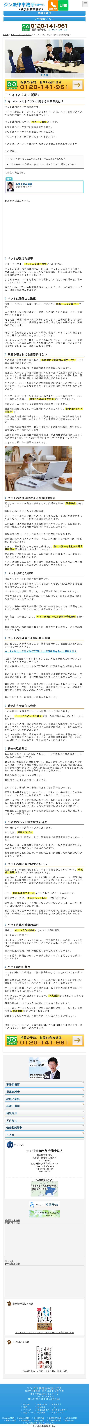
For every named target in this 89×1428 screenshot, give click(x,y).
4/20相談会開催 (12, 1264)
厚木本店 (9, 1261)
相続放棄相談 (26, 1420)
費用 (25, 1407)
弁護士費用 (44, 13)
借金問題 (41, 1407)
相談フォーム (29, 1413)
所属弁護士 (13, 1091)
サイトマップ (57, 1413)
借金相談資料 (14, 1127)
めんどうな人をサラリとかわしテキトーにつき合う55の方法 (44, 1332)
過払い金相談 (24, 1418)
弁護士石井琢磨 (23, 184)
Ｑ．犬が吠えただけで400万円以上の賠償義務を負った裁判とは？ (41, 651)
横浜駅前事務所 (12, 1220)
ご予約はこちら (44, 19)
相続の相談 (69, 1420)
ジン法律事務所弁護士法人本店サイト (40, 1423)
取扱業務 (41, 1413)
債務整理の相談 (55, 1418)
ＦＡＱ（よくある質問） (21, 35)
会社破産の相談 (71, 1418)
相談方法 (11, 1113)
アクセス (11, 1120)
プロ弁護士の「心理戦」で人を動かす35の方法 (44, 1371)
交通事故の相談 (55, 1420)
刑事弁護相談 (11, 1420)
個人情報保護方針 (59, 1410)
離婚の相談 (39, 1420)
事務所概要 (13, 1084)
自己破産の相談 (8, 1418)
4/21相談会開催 (12, 1223)
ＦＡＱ (10, 1134)
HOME (5, 35)
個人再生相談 (39, 1418)
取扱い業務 (13, 1099)
